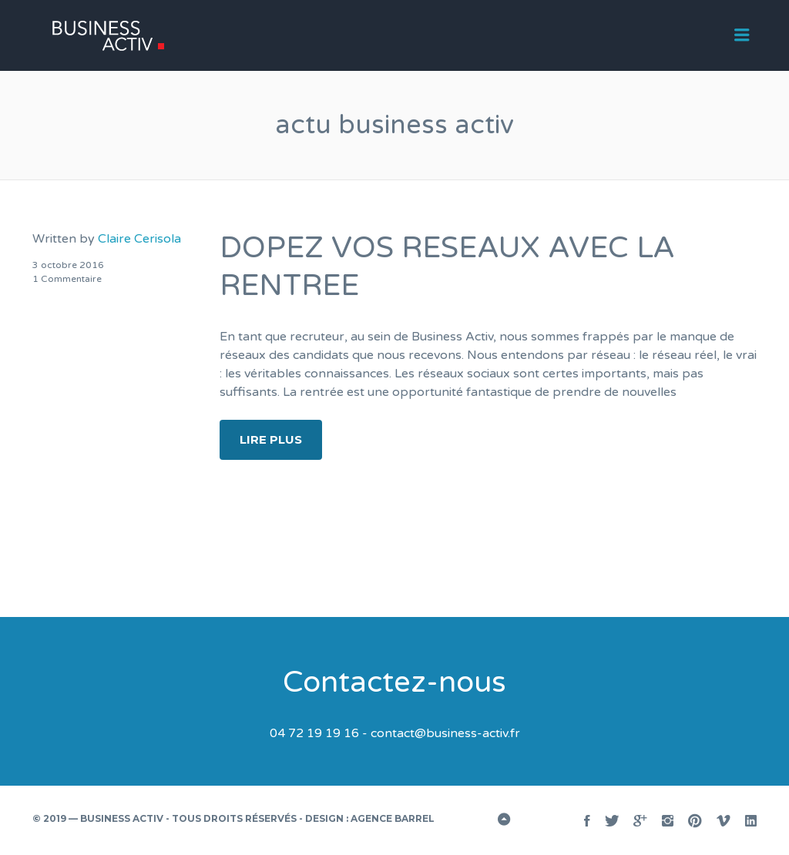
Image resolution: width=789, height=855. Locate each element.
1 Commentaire (67, 278)
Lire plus (271, 439)
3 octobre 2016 (68, 265)
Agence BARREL (393, 818)
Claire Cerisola (139, 238)
